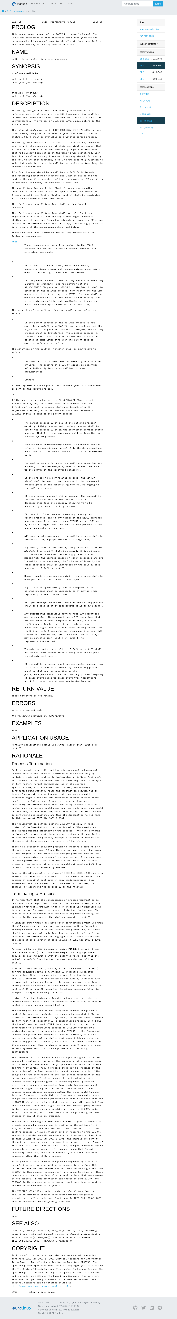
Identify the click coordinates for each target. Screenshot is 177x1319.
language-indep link (149, 29)
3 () (145, 114)
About (70, 3)
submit (158, 4)
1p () (145, 100)
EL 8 (53, 3)
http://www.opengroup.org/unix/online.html (40, 1286)
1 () (144, 94)
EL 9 (62, 3)
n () (141, 134)
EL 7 (45, 3)
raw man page (147, 36)
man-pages (19, 11)
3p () (146, 121)
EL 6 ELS (35, 3)
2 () (145, 107)
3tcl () (146, 127)
